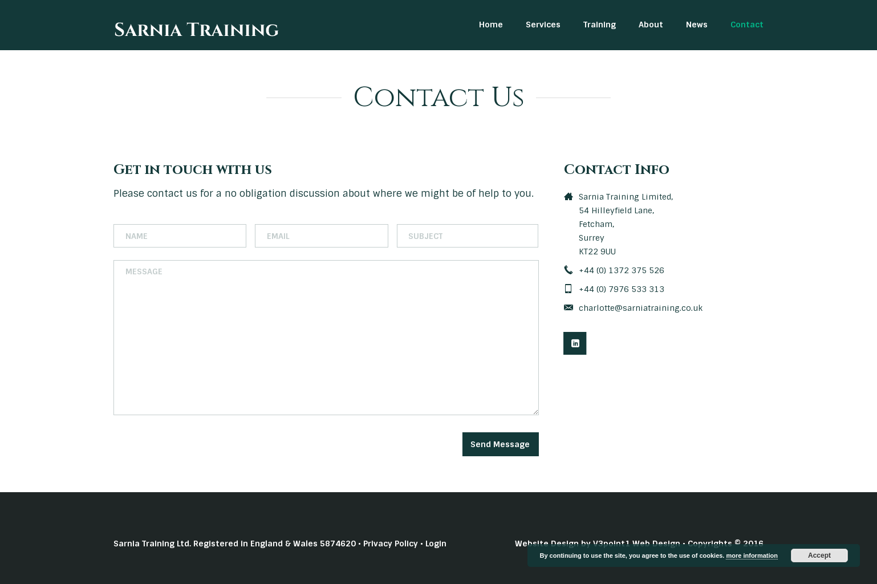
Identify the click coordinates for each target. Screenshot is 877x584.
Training (599, 24)
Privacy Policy (390, 543)
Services (543, 24)
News (697, 24)
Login (435, 543)
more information (751, 555)
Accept (819, 555)
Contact (747, 24)
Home (491, 24)
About (651, 24)
